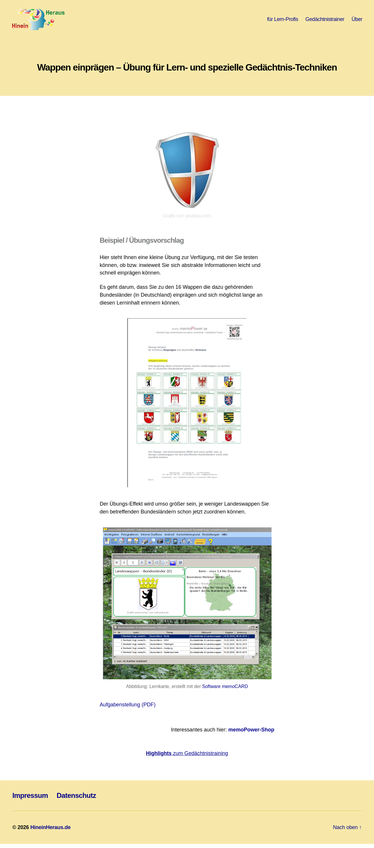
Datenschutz (76, 799)
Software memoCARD (225, 690)
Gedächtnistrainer (324, 21)
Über (357, 21)
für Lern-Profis (282, 21)
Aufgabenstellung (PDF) (128, 708)
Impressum (30, 799)
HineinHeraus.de (50, 831)
